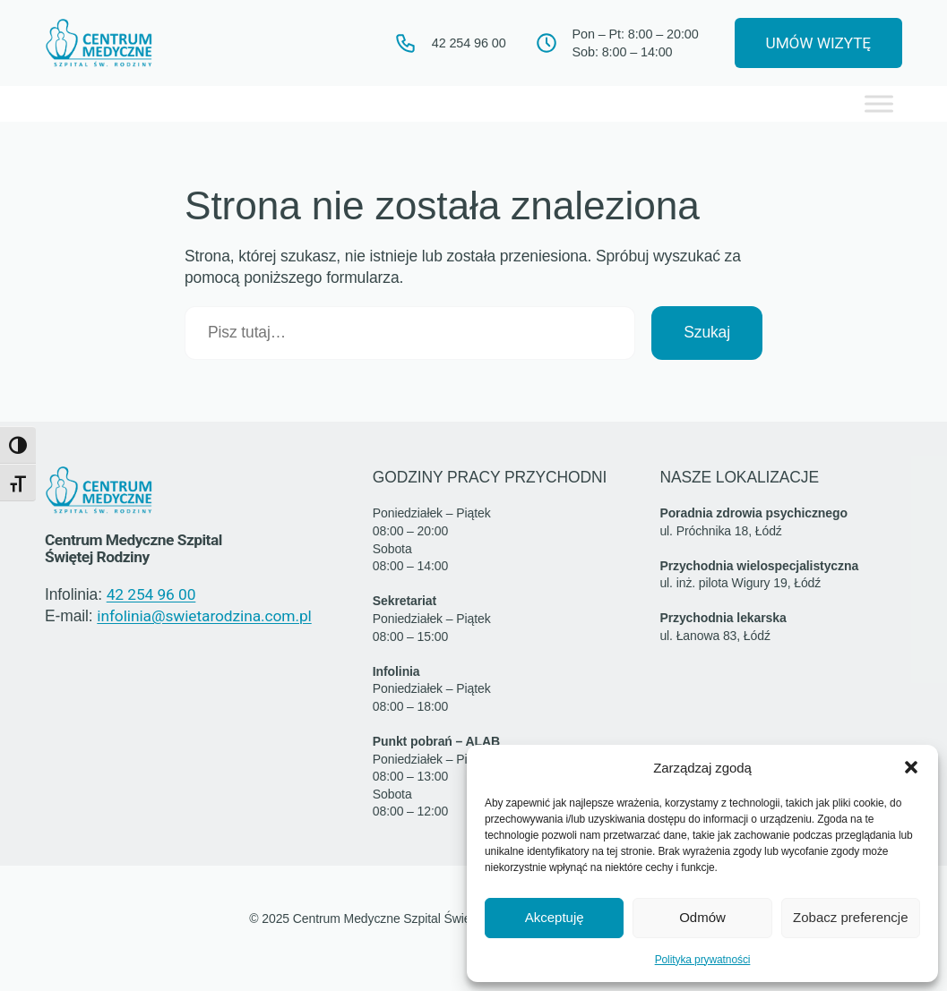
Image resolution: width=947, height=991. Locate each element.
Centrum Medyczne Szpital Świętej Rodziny (138, 549)
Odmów (702, 917)
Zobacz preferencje (850, 917)
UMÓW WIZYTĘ (813, 43)
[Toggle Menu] (879, 104)
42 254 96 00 (152, 595)
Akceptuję (554, 917)
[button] (911, 767)
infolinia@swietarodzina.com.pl (203, 617)
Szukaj (707, 333)
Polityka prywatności (703, 959)
